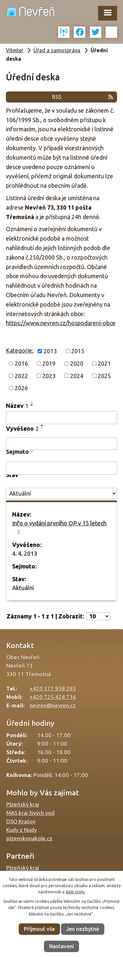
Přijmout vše (39, 929)
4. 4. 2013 (24, 553)
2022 (21, 375)
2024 (76, 375)
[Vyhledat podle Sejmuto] (61, 468)
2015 (77, 351)
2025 (104, 375)
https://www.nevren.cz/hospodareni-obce (60, 323)
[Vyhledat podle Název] (61, 417)
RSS (83, 97)
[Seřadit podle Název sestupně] (32, 405)
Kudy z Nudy (21, 830)
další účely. (75, 892)
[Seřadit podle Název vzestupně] (32, 402)
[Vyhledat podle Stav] (61, 493)
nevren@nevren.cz (53, 705)
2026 (21, 388)
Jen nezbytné (82, 929)
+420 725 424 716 (53, 697)
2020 (76, 363)
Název (17, 405)
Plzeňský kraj (22, 804)
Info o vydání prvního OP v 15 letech (59, 527)
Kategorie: (19, 350)
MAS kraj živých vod (30, 813)
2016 (21, 363)
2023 (48, 375)
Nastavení (61, 946)
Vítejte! (14, 50)
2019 (48, 363)
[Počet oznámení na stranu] (98, 616)
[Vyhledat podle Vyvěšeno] (61, 443)
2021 (104, 363)
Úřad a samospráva (56, 50)
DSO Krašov (20, 821)
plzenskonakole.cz (29, 838)
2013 (50, 351)
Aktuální (23, 587)
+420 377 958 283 (53, 688)
